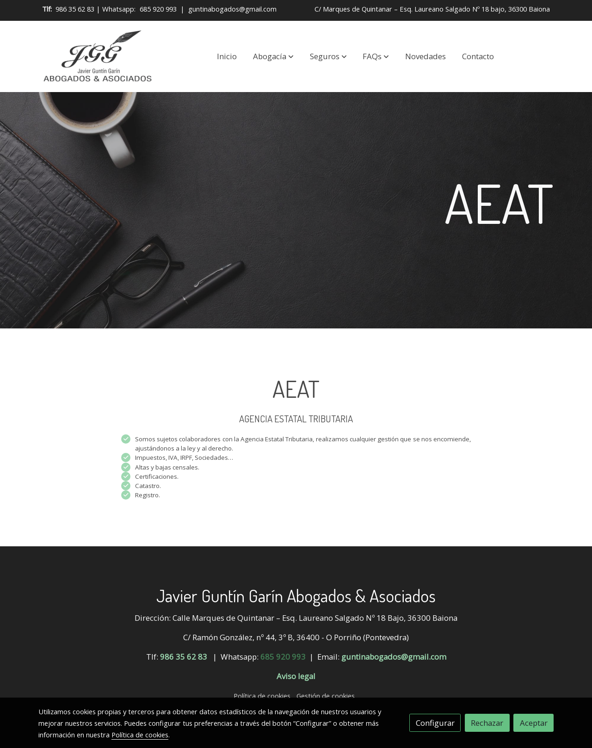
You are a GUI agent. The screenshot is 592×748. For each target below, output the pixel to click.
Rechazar (487, 722)
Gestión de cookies (325, 695)
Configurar (435, 722)
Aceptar (534, 722)
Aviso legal (296, 676)
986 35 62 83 (75, 8)
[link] (97, 56)
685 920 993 (158, 8)
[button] (273, 56)
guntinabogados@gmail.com (232, 8)
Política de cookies (262, 695)
